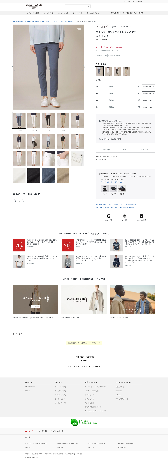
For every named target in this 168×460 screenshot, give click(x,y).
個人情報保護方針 (37, 454)
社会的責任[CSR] (70, 454)
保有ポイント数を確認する (125, 443)
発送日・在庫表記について (104, 205)
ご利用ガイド (89, 395)
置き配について (119, 205)
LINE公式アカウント (121, 399)
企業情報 (27, 454)
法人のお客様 (89, 403)
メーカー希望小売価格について (129, 207)
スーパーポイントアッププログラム (96, 387)
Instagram (118, 395)
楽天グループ (128, 1)
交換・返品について (132, 205)
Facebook (118, 391)
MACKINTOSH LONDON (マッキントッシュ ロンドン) (41, 22)
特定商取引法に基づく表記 (93, 407)
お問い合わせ (89, 399)
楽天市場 (139, 1)
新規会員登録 (119, 387)
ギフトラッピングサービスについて (112, 182)
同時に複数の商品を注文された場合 (106, 207)
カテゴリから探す (60, 395)
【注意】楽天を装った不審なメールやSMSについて (84, 343)
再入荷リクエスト (148, 86)
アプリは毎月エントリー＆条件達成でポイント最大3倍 (127, 13)
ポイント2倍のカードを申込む (96, 443)
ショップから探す (60, 391)
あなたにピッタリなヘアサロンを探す (36, 443)
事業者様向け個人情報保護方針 (54, 454)
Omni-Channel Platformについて (95, 411)
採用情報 (79, 454)
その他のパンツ (70, 22)
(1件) (110, 36)
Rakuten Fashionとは (92, 391)
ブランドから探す (60, 387)
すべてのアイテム (60, 403)
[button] (13, 67)
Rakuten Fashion (43, 6)
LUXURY (27, 391)
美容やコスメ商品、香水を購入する (67, 443)
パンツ (61, 22)
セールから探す (60, 399)
